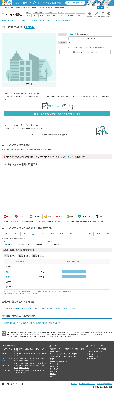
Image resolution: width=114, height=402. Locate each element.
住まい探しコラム (55, 369)
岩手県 (26, 349)
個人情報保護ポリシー (87, 384)
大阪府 (16, 363)
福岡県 (16, 370)
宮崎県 (42, 370)
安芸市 (30, 308)
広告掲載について (92, 356)
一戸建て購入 (54, 356)
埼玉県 (28, 353)
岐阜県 (21, 361)
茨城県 (38, 353)
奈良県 (37, 363)
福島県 (16, 351)
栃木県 (44, 353)
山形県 (42, 349)
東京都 (16, 353)
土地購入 (53, 359)
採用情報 (108, 384)
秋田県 (37, 349)
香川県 (44, 323)
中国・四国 (6, 366)
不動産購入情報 (55, 351)
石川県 (37, 358)
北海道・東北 (7, 349)
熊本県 (32, 370)
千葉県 (33, 353)
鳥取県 (19, 323)
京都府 (26, 363)
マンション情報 (55, 364)
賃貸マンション (58, 349)
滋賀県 (32, 363)
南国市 (8, 271)
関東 (4, 353)
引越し (52, 376)
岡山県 (12, 323)
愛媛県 (51, 323)
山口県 (32, 323)
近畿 (4, 363)
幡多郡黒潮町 (9, 308)
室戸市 (24, 308)
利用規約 (100, 384)
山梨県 (21, 358)
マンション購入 (55, 354)
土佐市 (29, 27)
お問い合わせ (91, 354)
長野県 (26, 358)
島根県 (25, 323)
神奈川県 (22, 353)
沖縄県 (23, 372)
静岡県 (26, 361)
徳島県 (38, 323)
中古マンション (77, 354)
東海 (4, 361)
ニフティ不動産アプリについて (97, 351)
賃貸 (51, 349)
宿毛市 (49, 308)
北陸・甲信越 (7, 358)
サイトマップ (91, 359)
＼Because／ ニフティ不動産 (96, 349)
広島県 (6, 323)
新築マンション (66, 354)
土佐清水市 (58, 308)
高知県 (70, 34)
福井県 (42, 358)
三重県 (32, 361)
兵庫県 (21, 363)
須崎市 (43, 308)
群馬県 (16, 356)
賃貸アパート (69, 349)
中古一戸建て (73, 356)
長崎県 (26, 370)
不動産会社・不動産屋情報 (58, 361)
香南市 (74, 308)
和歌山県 (43, 363)
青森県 (21, 349)
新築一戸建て (63, 356)
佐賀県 (21, 370)
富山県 (32, 358)
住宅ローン (53, 371)
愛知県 (16, 361)
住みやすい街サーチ (56, 366)
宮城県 (32, 349)
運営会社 (74, 384)
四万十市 (67, 308)
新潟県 (16, 358)
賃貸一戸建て (79, 349)
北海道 (16, 349)
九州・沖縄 (6, 370)
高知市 (17, 308)
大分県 (37, 370)
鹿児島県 (17, 372)
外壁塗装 (53, 374)
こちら (68, 157)
